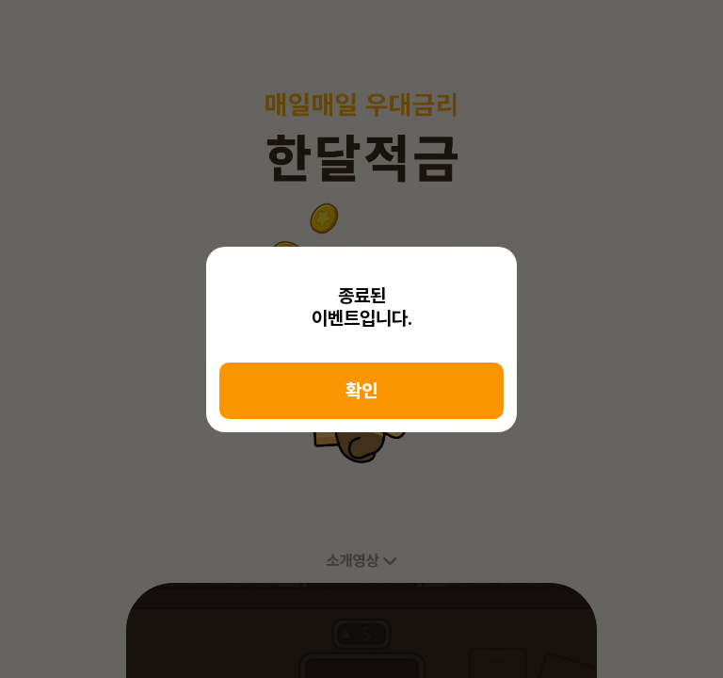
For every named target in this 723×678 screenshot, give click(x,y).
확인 (361, 390)
